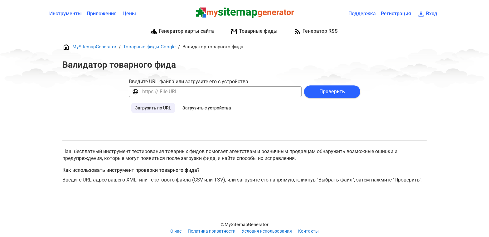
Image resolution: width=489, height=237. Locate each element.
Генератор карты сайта (182, 31)
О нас (176, 231)
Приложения (102, 14)
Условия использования (267, 231)
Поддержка (362, 14)
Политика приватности (211, 231)
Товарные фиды (254, 31)
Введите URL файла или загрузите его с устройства (188, 82)
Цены (129, 14)
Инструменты (65, 14)
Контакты (308, 231)
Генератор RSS (316, 31)
